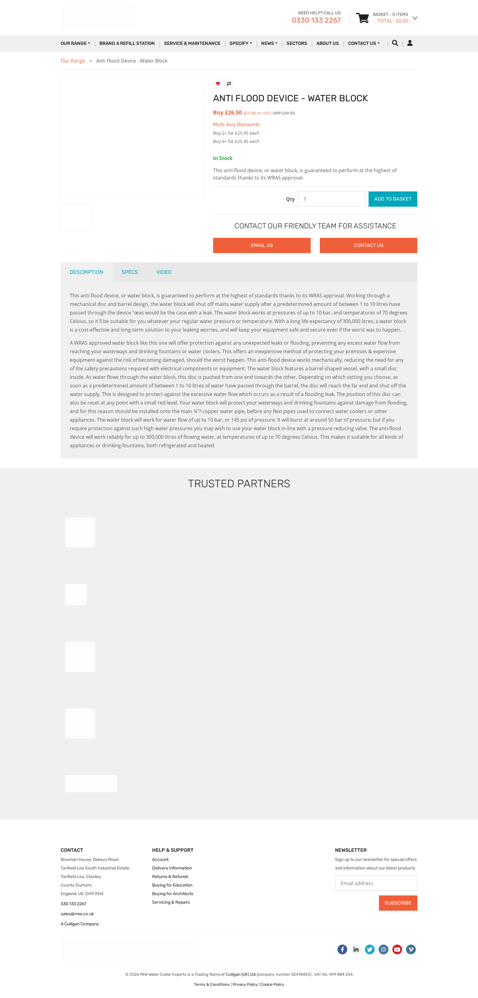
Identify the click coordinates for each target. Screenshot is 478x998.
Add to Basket (393, 199)
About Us (327, 43)
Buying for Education (172, 885)
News (267, 43)
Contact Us (362, 43)
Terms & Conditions (212, 984)
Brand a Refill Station (127, 43)
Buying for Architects (172, 893)
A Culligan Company (80, 924)
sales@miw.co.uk (77, 913)
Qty (290, 199)
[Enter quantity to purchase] (332, 199)
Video (164, 272)
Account (160, 859)
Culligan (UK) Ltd (241, 974)
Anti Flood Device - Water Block (131, 60)
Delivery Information (172, 868)
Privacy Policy (245, 984)
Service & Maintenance (192, 43)
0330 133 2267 (316, 20)
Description (86, 272)
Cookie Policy (272, 984)
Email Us (262, 245)
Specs (130, 272)
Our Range (74, 43)
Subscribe (398, 903)
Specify (239, 43)
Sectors (297, 43)
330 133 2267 (73, 903)
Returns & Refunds (170, 876)
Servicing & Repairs (171, 902)
